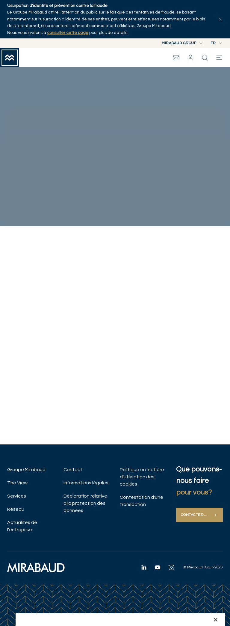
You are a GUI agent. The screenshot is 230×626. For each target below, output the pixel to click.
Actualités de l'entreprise (22, 526)
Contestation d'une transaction (141, 501)
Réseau (15, 509)
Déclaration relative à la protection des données (85, 503)
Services (16, 496)
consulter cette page (67, 33)
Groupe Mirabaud (26, 469)
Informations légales (85, 482)
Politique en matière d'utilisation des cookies (142, 476)
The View (17, 482)
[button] (190, 57)
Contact (72, 469)
